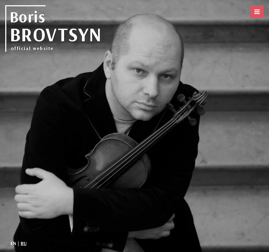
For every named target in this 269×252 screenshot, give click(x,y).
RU (24, 243)
